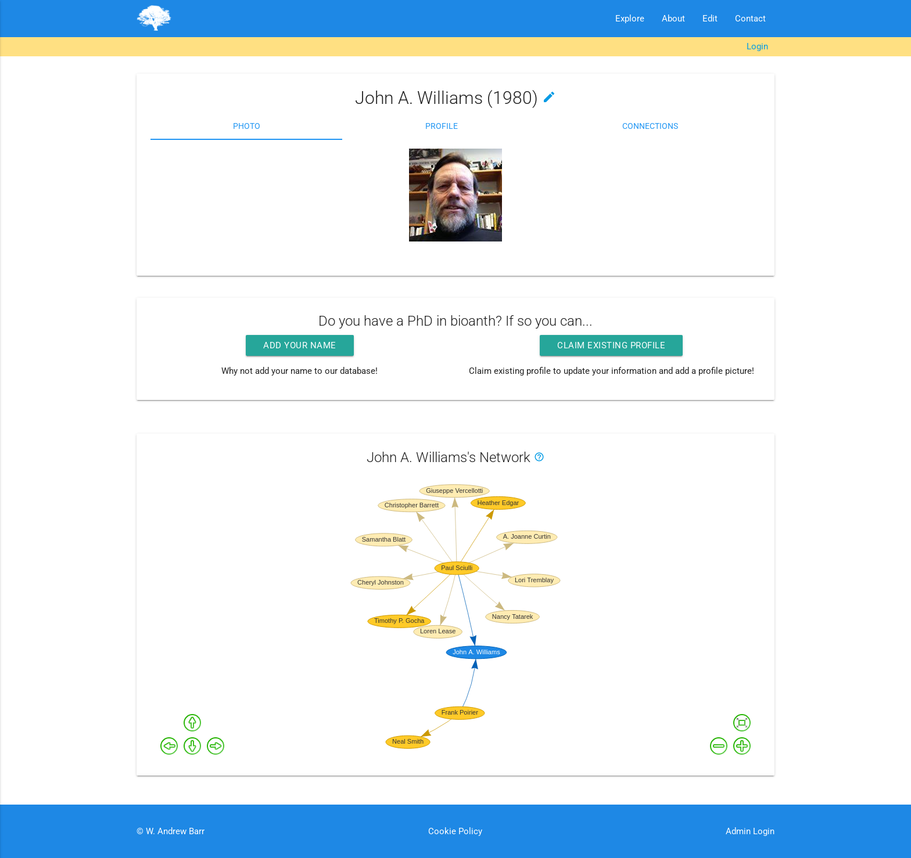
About (673, 18)
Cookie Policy (455, 831)
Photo (246, 126)
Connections (650, 126)
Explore (629, 18)
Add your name (299, 345)
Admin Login (750, 831)
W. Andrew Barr (174, 831)
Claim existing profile (611, 345)
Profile (441, 126)
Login (757, 46)
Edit (710, 18)
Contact (750, 18)
